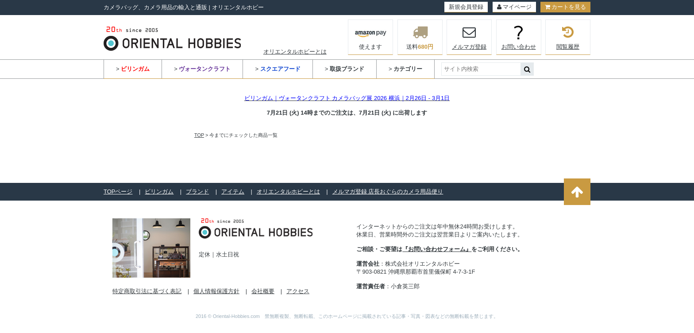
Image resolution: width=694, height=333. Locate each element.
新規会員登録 (466, 7)
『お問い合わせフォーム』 (436, 249)
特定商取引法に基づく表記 (146, 291)
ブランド (197, 191)
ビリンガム (159, 191)
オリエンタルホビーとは (295, 51)
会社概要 (262, 291)
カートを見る (565, 7)
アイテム (232, 191)
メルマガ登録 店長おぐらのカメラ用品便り (387, 191)
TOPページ (118, 191)
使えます (371, 36)
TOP (199, 135)
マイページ (514, 7)
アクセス (297, 291)
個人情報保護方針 (216, 291)
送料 (420, 37)
